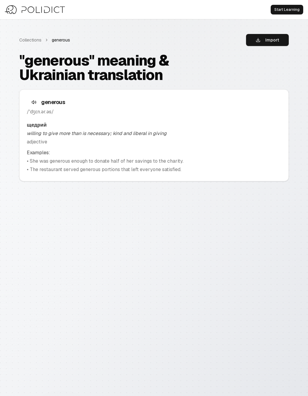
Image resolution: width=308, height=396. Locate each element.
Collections (30, 40)
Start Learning (287, 9)
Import (267, 40)
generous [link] (61, 40)
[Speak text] (34, 102)
